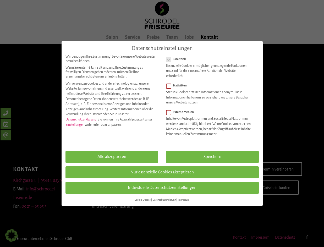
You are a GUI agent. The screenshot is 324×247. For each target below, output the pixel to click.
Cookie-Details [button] (143, 200)
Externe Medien (182, 112)
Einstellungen (74, 125)
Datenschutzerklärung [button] (164, 200)
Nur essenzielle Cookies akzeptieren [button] (162, 172)
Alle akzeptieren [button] (111, 156)
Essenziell (178, 59)
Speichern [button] (212, 156)
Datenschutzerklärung (80, 119)
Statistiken (178, 86)
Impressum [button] (183, 200)
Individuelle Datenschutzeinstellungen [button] (162, 187)
